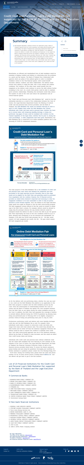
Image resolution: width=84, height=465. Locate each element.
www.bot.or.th (26, 438)
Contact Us (6, 451)
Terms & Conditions (42, 463)
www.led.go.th (32, 436)
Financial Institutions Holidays (24, 451)
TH (78, 4)
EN (79, 4)
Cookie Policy (62, 463)
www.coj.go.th (28, 435)
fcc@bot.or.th (47, 355)
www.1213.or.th (37, 439)
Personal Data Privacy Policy (53, 463)
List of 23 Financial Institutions (69, 50)
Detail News (65, 48)
